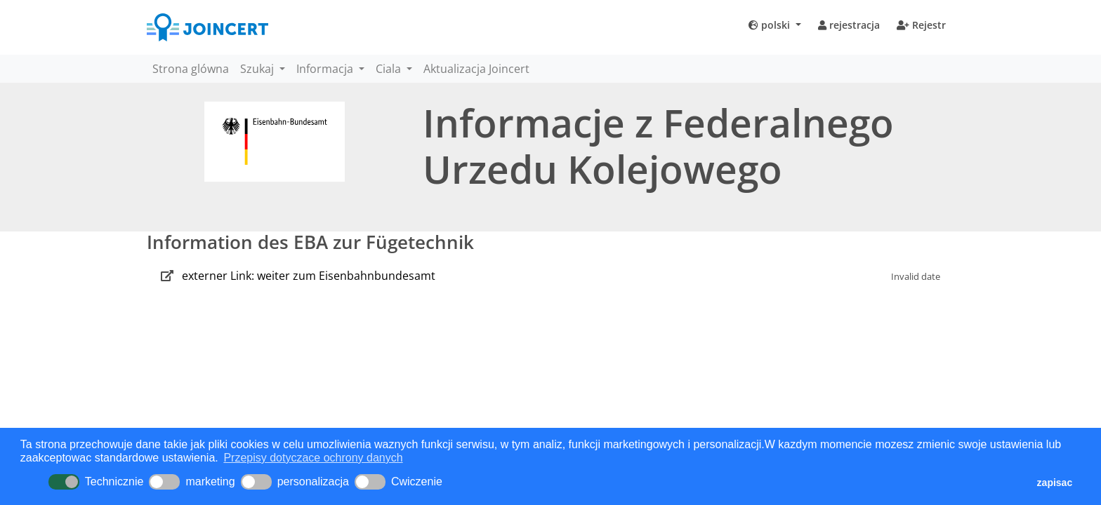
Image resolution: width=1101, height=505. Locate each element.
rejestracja (849, 25)
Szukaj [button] (258, 68)
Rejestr (921, 25)
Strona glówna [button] (190, 68)
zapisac (1055, 482)
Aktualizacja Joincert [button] (476, 68)
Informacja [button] (326, 68)
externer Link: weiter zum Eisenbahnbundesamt (308, 275)
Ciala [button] (390, 68)
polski (771, 25)
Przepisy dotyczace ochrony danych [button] (312, 458)
